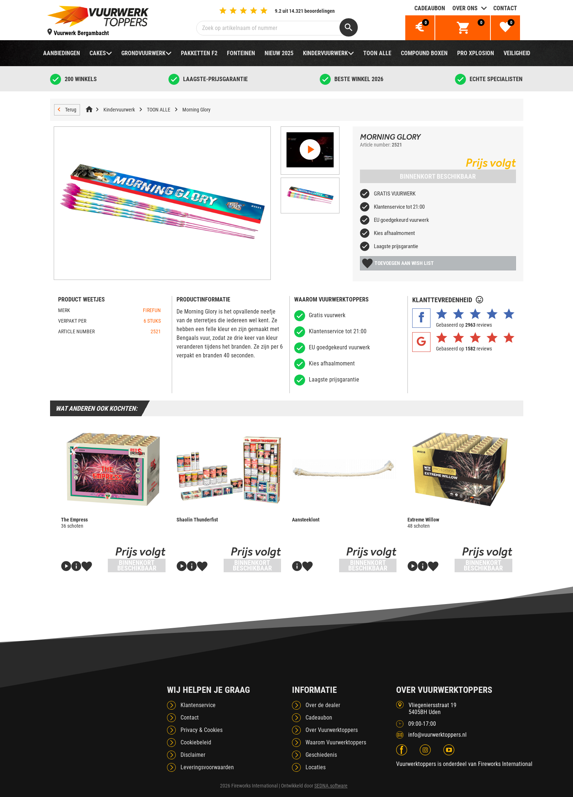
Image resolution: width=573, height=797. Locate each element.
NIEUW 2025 (279, 53)
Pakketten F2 (199, 53)
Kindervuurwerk (325, 53)
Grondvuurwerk (143, 53)
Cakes (98, 53)
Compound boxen (424, 53)
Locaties (316, 767)
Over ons (465, 8)
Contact (505, 8)
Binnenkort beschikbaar (438, 176)
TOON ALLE (377, 53)
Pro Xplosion (475, 53)
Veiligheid (517, 53)
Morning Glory (196, 110)
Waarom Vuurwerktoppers (336, 742)
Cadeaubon (429, 8)
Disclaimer (193, 754)
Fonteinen (241, 53)
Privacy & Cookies (202, 729)
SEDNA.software (331, 786)
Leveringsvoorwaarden (207, 767)
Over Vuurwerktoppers (332, 729)
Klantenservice (198, 705)
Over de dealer (323, 705)
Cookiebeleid (196, 742)
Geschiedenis (321, 754)
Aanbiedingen (61, 53)
